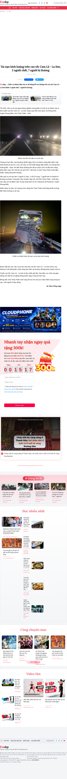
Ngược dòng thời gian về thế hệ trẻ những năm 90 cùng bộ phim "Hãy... (27, 605)
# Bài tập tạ (18, 708)
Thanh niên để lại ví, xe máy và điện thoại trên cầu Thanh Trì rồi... (49, 98)
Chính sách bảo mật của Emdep (13, 392)
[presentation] (17, 397)
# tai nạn (5, 502)
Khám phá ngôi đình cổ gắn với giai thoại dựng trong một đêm (27, 522)
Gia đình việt (35, 740)
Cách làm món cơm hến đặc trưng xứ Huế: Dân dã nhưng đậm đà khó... (26, 583)
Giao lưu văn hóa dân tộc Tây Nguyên (24, 653)
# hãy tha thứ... (26, 617)
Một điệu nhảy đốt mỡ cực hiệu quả (32, 701)
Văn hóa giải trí (24, 8)
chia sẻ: (19, 79)
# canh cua (26, 572)
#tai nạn (20, 465)
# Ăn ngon (6, 536)
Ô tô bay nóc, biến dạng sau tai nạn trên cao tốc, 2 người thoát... (8, 495)
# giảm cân (17, 722)
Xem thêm (33, 662)
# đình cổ (26, 531)
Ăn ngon (42, 8)
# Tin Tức (5, 558)
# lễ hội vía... (11, 558)
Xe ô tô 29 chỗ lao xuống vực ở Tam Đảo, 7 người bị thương (57, 495)
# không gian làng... (26, 552)
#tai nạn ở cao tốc (38, 465)
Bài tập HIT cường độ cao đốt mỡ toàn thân (18, 716)
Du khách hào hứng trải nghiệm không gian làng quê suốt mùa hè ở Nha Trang (41, 655)
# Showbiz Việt (26, 614)
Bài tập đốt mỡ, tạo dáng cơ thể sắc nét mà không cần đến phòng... (18, 701)
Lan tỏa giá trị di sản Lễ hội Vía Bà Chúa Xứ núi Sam (11, 552)
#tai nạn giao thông (28, 465)
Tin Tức (2, 11)
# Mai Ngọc (18, 691)
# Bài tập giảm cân (28, 707)
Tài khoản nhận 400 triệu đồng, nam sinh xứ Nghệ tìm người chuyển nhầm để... (21, 99)
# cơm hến (26, 594)
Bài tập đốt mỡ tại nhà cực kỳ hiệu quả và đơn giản (55, 701)
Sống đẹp (35, 8)
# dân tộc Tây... (23, 660)
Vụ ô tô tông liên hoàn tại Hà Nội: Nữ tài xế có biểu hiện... (41, 494)
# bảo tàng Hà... (7, 662)
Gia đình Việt (51, 8)
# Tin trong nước (7, 500)
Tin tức (14, 8)
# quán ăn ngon (13, 536)
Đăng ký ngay (19, 405)
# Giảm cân (48, 707)
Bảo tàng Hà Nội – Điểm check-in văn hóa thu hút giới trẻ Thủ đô (8, 654)
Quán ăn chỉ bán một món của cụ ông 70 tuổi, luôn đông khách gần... (11, 531)
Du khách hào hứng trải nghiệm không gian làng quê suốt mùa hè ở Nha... (27, 541)
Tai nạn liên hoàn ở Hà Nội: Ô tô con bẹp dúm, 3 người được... (25, 495)
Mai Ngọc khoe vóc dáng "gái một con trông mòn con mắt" (18, 684)
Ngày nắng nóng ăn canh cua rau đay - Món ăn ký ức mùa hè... (27, 563)
